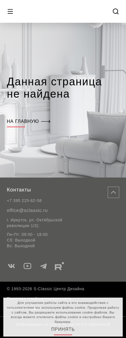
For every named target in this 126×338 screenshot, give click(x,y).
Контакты (19, 190)
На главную (28, 121)
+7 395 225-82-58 (24, 200)
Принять (63, 329)
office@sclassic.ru (27, 210)
